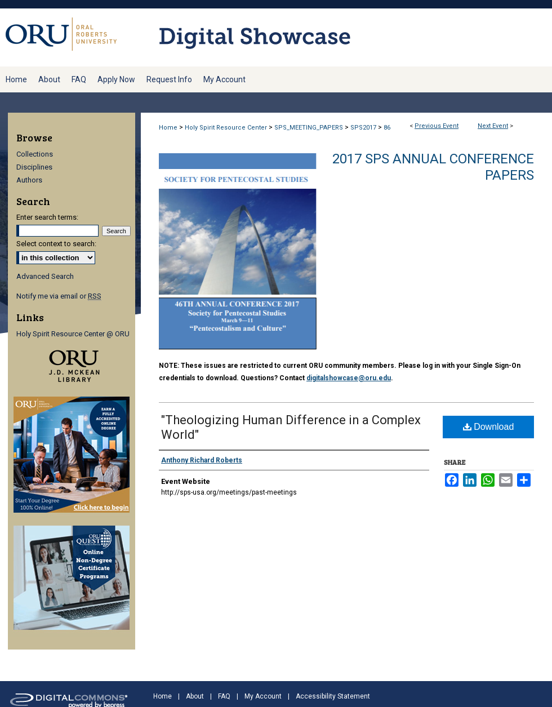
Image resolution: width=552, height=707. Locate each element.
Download (488, 427)
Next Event (493, 126)
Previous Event (436, 126)
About (195, 696)
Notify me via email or (58, 296)
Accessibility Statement (333, 696)
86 (387, 127)
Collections (34, 154)
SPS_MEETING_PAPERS (309, 127)
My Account (263, 696)
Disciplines (34, 167)
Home (168, 127)
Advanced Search (45, 276)
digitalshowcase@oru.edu (348, 378)
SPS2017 (364, 127)
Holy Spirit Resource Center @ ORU (73, 334)
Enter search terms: (47, 217)
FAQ (224, 696)
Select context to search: (56, 243)
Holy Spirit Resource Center (227, 127)
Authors (29, 180)
